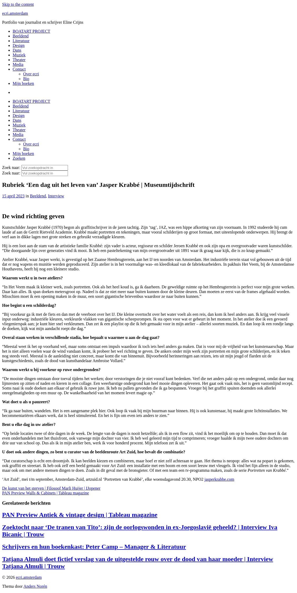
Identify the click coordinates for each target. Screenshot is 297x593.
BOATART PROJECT (31, 31)
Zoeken (19, 158)
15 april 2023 (13, 196)
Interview (56, 196)
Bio (26, 78)
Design (18, 45)
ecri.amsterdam (15, 13)
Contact (19, 69)
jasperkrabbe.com (219, 479)
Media (18, 64)
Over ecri (31, 74)
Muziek (19, 55)
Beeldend (20, 36)
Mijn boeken (23, 83)
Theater (19, 59)
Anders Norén (35, 586)
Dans (17, 50)
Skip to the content (18, 4)
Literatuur (21, 40)
